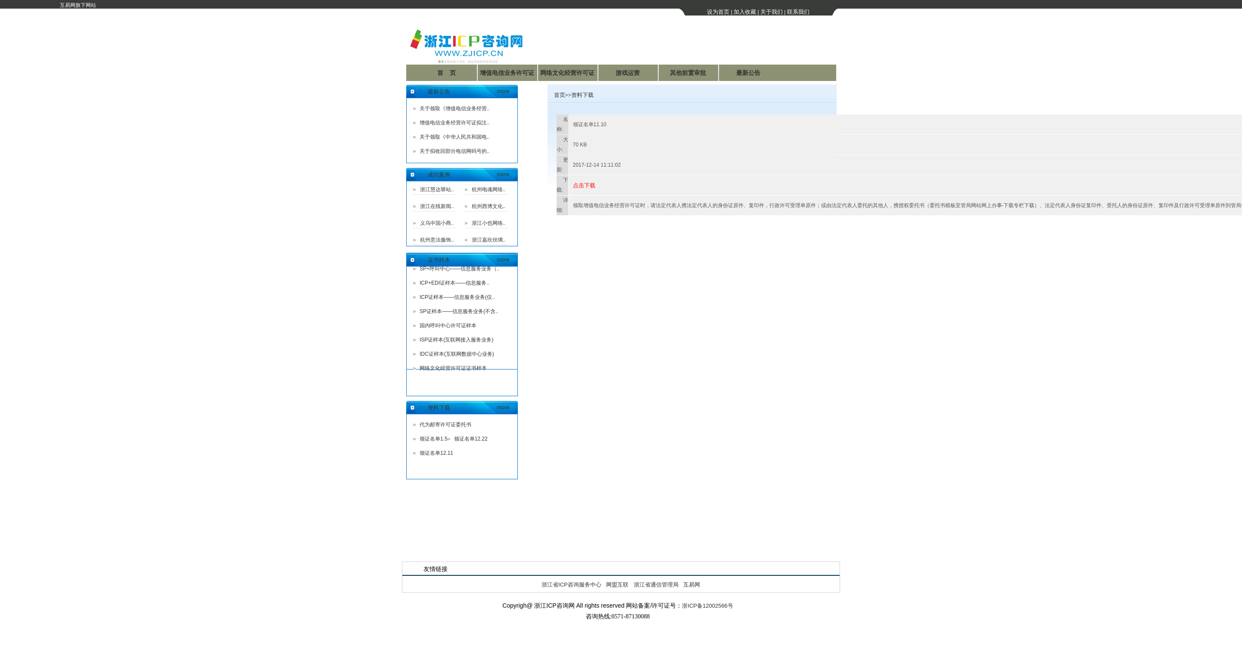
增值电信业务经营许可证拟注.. (455, 123)
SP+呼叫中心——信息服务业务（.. (460, 269)
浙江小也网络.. (489, 223)
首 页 (446, 72)
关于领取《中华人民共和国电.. (455, 137)
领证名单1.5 (434, 439)
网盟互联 (617, 584)
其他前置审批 (688, 72)
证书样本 (439, 260)
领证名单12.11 (436, 453)
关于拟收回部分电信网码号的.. (455, 151)
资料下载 (439, 407)
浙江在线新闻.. (437, 206)
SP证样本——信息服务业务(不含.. (459, 311)
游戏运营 (628, 72)
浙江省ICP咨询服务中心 (571, 584)
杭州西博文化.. (489, 206)
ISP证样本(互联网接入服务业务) (456, 340)
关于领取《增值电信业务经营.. (455, 109)
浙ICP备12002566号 (707, 605)
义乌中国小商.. (437, 223)
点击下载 (584, 185)
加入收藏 (745, 12)
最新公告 (748, 72)
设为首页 (718, 12)
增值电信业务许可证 (507, 72)
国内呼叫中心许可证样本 (448, 326)
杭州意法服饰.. (437, 240)
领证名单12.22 (471, 439)
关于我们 (771, 12)
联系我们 (798, 12)
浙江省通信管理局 (656, 584)
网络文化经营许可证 (567, 72)
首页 (559, 95)
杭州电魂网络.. (489, 189)
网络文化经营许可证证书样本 (453, 368)
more (503, 91)
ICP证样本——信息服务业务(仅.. (457, 297)
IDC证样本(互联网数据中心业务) (457, 354)
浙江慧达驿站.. (437, 189)
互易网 (691, 584)
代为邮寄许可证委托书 (445, 425)
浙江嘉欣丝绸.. (489, 240)
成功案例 (439, 174)
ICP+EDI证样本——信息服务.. (454, 283)
